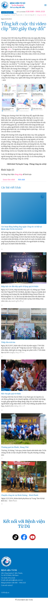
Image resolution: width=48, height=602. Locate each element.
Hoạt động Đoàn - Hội (8, 12)
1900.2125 (40, 11)
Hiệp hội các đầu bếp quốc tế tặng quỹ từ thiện (19, 286)
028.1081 (30, 11)
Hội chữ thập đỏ (29, 15)
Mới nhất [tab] (21, 180)
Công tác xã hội (41, 15)
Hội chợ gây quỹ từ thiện (11, 394)
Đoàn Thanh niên (17, 15)
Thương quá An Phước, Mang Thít (15, 447)
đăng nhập (18, 174)
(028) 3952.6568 (9, 578)
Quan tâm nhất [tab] (9, 180)
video (9, 49)
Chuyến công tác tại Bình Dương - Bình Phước (19, 495)
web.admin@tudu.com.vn (14, 580)
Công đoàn (6, 15)
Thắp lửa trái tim (8, 342)
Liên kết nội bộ (7, 585)
